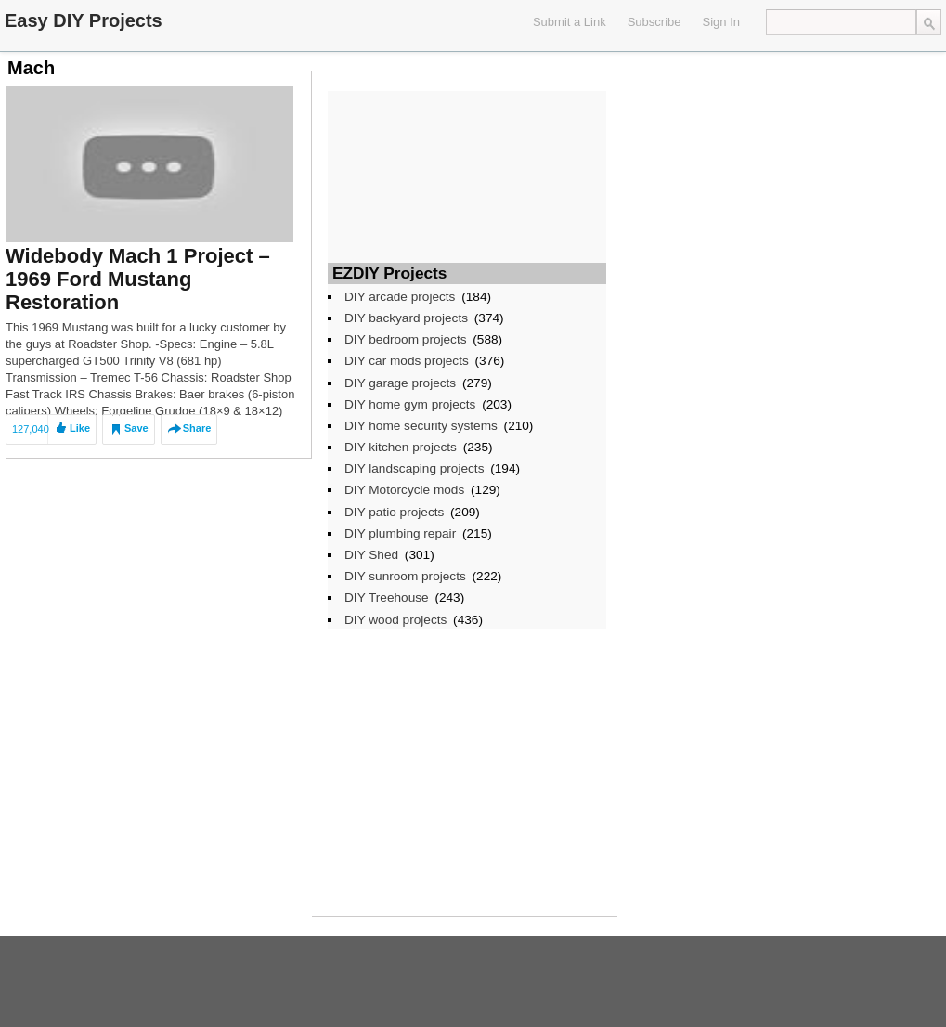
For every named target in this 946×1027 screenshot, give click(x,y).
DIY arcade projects (399, 297)
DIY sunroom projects (405, 576)
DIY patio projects (394, 512)
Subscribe (654, 22)
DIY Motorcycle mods (404, 490)
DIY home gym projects (409, 404)
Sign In (721, 22)
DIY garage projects (400, 383)
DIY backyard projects (406, 318)
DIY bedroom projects (405, 339)
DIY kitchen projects (400, 447)
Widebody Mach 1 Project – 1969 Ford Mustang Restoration (138, 279)
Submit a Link (569, 22)
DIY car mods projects (406, 361)
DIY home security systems (421, 426)
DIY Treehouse (386, 597)
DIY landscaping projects (414, 468)
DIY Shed (371, 555)
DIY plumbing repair (400, 533)
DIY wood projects (395, 620)
